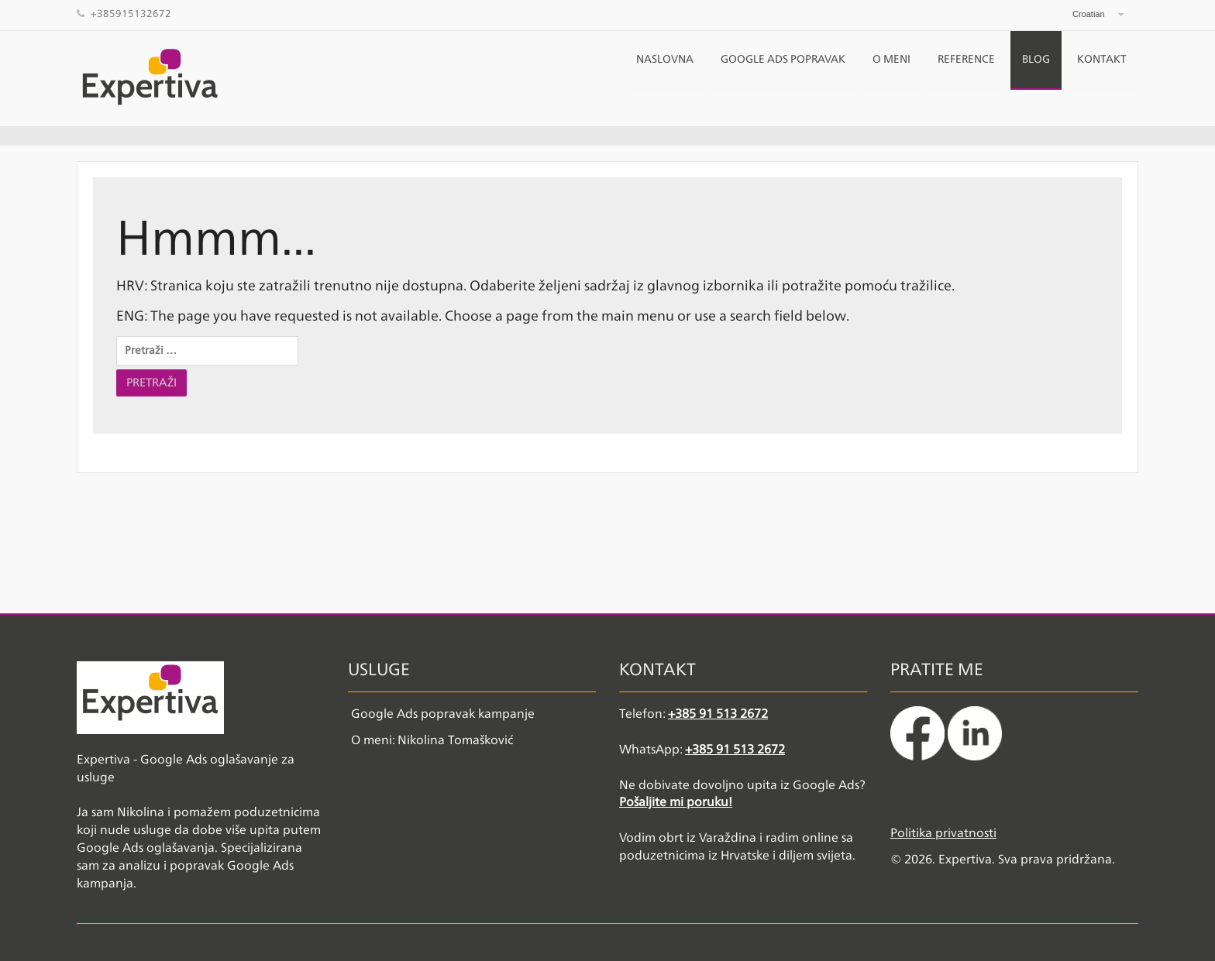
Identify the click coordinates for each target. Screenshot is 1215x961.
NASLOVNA (665, 59)
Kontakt (1102, 59)
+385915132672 (131, 14)
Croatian (1088, 14)
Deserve (187, 942)
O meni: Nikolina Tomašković (432, 741)
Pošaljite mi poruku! (675, 803)
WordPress (138, 942)
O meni (891, 59)
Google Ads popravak (783, 59)
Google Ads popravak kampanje (443, 715)
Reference (966, 59)
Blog (1036, 59)
